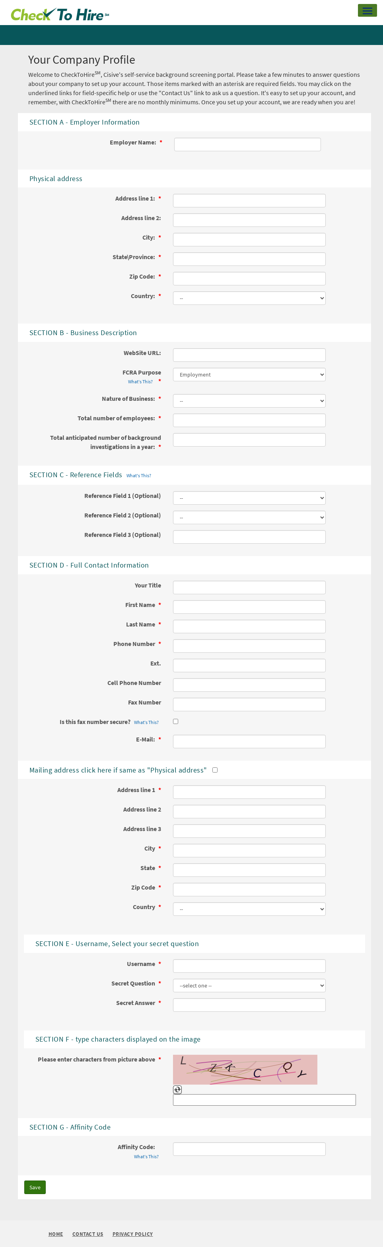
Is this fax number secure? (110, 722)
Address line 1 (136, 790)
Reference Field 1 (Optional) (122, 496)
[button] (367, 10)
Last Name (141, 624)
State (148, 868)
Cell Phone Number (134, 683)
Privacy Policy (133, 1234)
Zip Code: (142, 276)
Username (141, 964)
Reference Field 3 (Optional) (122, 535)
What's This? (140, 381)
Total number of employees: (117, 418)
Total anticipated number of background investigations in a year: (105, 442)
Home (56, 1234)
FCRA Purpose (141, 377)
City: (149, 237)
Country (144, 907)
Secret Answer (136, 1003)
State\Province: (134, 257)
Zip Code (143, 887)
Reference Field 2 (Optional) (122, 515)
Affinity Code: (139, 1152)
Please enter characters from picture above (97, 1059)
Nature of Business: (129, 398)
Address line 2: (141, 218)
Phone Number (134, 644)
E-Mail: (146, 739)
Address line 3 (142, 829)
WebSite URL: (142, 353)
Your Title (148, 585)
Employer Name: (133, 142)
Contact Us (87, 1234)
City (150, 848)
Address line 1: (135, 198)
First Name (140, 605)
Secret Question (133, 983)
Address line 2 (142, 809)
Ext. (155, 663)
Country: (143, 296)
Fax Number (144, 702)
